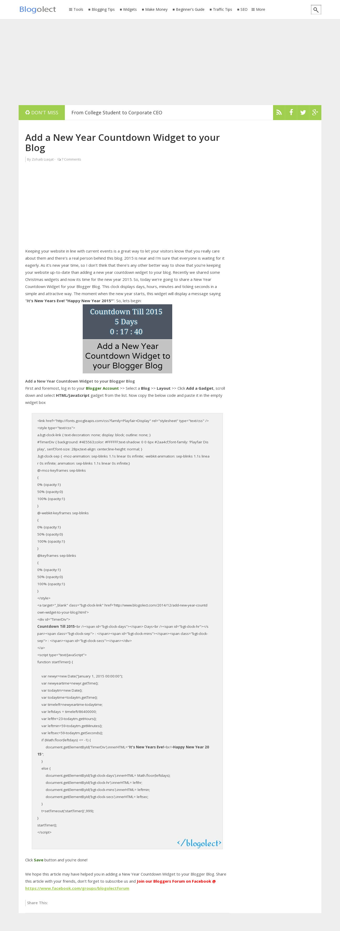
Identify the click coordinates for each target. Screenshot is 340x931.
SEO (244, 9)
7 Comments (71, 159)
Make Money (156, 9)
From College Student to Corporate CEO (116, 112)
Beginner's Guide (190, 9)
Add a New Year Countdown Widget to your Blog (122, 142)
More (260, 10)
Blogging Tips (103, 9)
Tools (78, 10)
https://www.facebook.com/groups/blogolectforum (77, 888)
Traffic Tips (222, 9)
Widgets (130, 9)
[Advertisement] (170, 62)
